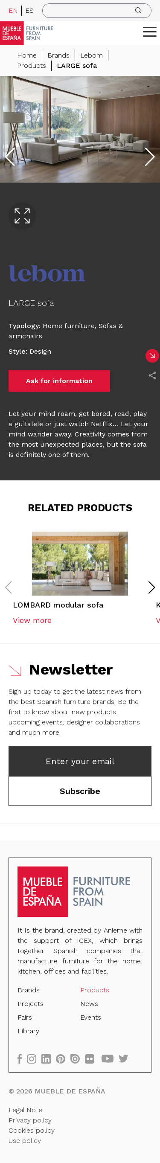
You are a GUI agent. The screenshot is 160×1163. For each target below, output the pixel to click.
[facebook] (22, 1058)
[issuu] (77, 1058)
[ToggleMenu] (150, 31)
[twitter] (125, 1058)
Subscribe (80, 793)
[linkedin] (49, 1058)
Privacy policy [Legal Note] (30, 1120)
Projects (31, 1004)
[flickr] (92, 1058)
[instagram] (34, 1058)
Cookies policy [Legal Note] (32, 1130)
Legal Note (25, 1109)
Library (29, 1031)
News (89, 1004)
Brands (58, 55)
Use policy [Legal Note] (25, 1140)
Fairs (25, 1017)
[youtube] (110, 1058)
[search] (96, 10)
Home (27, 55)
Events (90, 1017)
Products (31, 65)
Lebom (91, 55)
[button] (150, 31)
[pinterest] (63, 1058)
